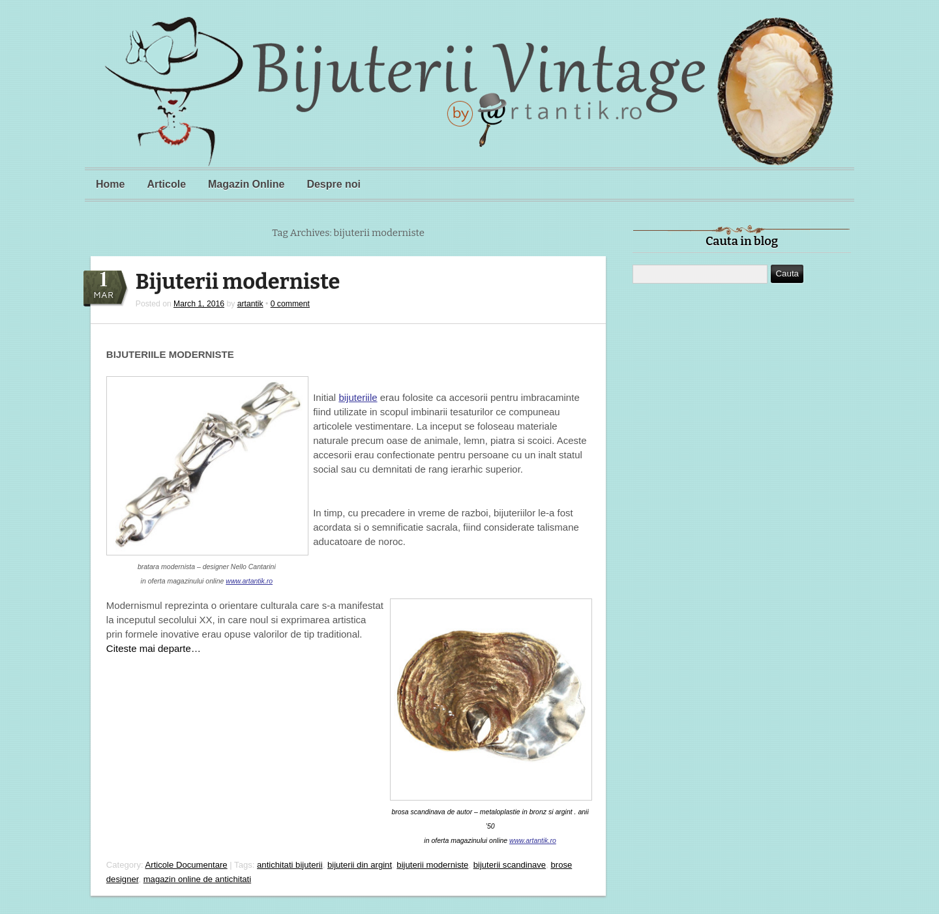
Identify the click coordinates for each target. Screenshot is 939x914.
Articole (166, 184)
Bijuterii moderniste (238, 282)
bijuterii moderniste (432, 865)
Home (110, 184)
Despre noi (333, 184)
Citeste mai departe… (153, 648)
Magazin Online (246, 184)
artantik (250, 303)
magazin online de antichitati (197, 879)
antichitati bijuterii (290, 865)
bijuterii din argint (359, 865)
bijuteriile (357, 397)
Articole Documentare (186, 865)
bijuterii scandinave (509, 865)
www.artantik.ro (249, 581)
